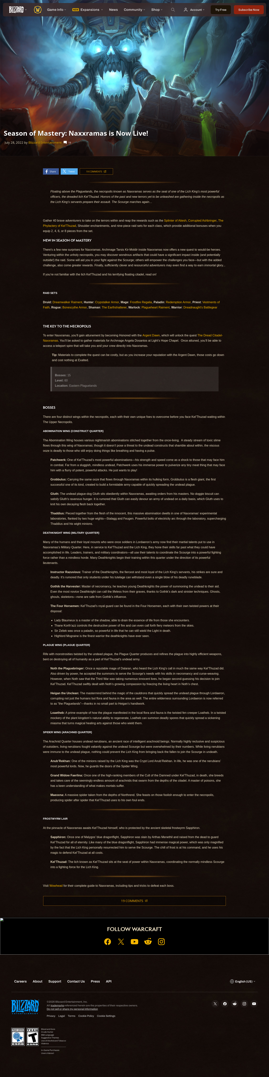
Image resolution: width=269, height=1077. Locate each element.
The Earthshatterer (114, 307)
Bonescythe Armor (74, 307)
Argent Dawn (151, 335)
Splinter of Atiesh (175, 220)
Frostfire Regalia (141, 302)
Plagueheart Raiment (156, 307)
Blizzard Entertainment (45, 142)
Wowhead (56, 885)
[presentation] (17, 9)
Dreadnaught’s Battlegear (200, 307)
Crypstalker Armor (107, 302)
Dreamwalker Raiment (67, 302)
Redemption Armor (178, 302)
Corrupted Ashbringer (202, 220)
